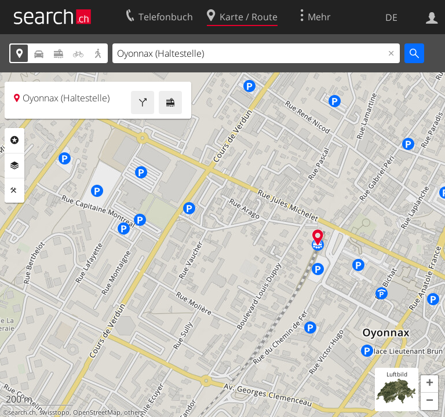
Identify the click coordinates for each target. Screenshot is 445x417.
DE (391, 17)
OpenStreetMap (97, 412)
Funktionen (14, 190)
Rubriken (14, 140)
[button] (429, 384)
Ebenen (14, 165)
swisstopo (54, 412)
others (133, 412)
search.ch (22, 412)
